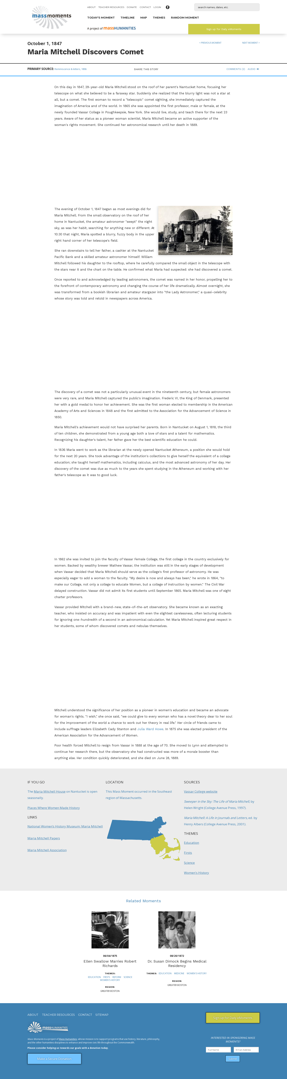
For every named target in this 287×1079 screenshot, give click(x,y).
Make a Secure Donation (54, 1059)
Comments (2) (235, 69)
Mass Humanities (68, 1039)
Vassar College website (200, 791)
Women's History (196, 873)
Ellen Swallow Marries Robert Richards (110, 963)
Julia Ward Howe (150, 729)
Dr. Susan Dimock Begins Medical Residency (177, 963)
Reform (116, 977)
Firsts (188, 853)
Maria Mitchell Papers (43, 838)
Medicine (179, 973)
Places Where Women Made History (53, 808)
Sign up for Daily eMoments (223, 29)
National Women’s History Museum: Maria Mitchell (65, 826)
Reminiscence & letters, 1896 (71, 69)
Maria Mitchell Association (47, 850)
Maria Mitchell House (50, 791)
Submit (233, 1058)
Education (191, 842)
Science (189, 863)
